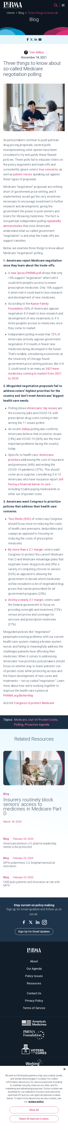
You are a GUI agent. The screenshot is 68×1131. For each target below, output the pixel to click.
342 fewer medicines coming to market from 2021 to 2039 (35, 373)
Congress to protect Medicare (34, 703)
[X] (31, 39)
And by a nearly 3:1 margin (25, 600)
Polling (18, 724)
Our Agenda (34, 968)
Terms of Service (34, 1008)
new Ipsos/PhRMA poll (26, 273)
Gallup (26, 429)
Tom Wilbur (34, 52)
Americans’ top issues (42, 408)
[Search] (56, 5)
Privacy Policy (34, 1000)
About (34, 961)
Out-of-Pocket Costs (43, 719)
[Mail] (40, 39)
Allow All (34, 1110)
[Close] (63, 1069)
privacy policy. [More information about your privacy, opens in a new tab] (36, 1102)
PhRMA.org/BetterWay (18, 695)
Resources (34, 983)
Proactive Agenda (37, 724)
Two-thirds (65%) (19, 519)
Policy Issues (34, 976)
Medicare (20, 719)
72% (54, 334)
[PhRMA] (12, 5)
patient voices (22, 174)
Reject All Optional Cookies (34, 1119)
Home (11, 13)
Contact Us (34, 993)
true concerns (48, 169)
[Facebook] (28, 39)
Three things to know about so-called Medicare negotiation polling (44, 13)
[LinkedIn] (35, 39)
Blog (21, 13)
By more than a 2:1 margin (25, 549)
